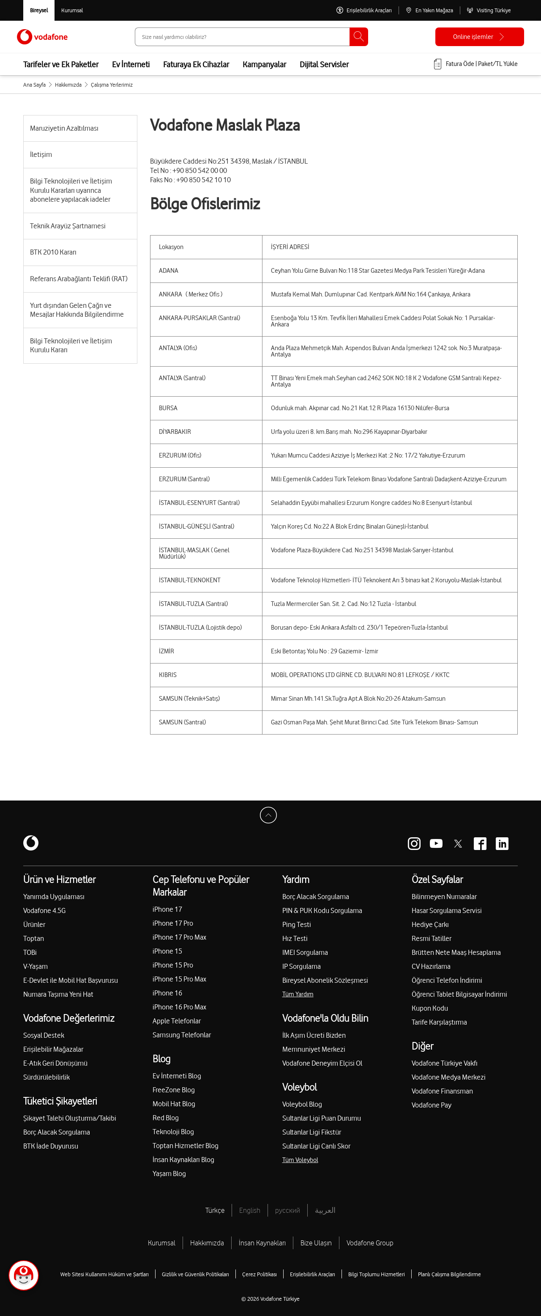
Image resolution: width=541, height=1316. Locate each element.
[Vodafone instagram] (414, 843)
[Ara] (359, 36)
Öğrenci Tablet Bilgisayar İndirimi (459, 994)
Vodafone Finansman (442, 1091)
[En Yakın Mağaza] (429, 10)
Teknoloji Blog (173, 1131)
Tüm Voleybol (300, 1160)
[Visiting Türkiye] (489, 10)
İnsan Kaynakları (262, 1243)
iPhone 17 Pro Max (179, 937)
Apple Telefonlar (177, 1021)
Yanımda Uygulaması (54, 896)
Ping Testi (296, 924)
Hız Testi (295, 938)
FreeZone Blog (174, 1090)
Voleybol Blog (302, 1104)
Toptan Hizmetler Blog (186, 1145)
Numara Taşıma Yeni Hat (58, 994)
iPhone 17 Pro (173, 923)
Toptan (33, 938)
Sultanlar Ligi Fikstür (311, 1132)
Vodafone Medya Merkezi (449, 1077)
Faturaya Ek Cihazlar (196, 64)
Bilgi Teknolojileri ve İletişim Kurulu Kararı (71, 345)
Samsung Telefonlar (182, 1035)
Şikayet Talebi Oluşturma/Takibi (69, 1118)
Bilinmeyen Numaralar (444, 896)
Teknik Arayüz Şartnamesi (68, 226)
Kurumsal (161, 1243)
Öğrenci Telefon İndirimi (447, 980)
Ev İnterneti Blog (177, 1076)
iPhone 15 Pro (173, 965)
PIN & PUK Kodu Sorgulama (322, 910)
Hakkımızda (68, 84)
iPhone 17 (167, 909)
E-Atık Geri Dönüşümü (55, 1063)
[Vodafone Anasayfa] (42, 36)
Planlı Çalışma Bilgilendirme (449, 1274)
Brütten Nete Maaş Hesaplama (456, 952)
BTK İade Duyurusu (50, 1146)
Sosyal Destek (43, 1035)
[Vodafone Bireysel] (39, 10)
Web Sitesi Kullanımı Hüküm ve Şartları (104, 1274)
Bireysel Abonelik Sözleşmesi (325, 980)
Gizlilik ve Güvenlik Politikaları (195, 1274)
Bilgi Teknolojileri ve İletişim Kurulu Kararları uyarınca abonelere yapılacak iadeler (71, 190)
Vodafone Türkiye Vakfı (445, 1063)
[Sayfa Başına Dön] (270, 817)
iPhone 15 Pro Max (179, 979)
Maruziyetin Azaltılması (64, 128)
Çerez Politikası (259, 1274)
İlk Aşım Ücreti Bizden (314, 1035)
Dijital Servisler (324, 64)
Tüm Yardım (298, 994)
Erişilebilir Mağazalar (53, 1049)
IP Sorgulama (301, 966)
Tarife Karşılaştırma (439, 1022)
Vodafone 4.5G (44, 910)
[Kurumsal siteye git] (72, 10)
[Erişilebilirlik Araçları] (364, 10)
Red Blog (166, 1117)
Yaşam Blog (169, 1173)
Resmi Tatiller (431, 938)
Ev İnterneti (131, 64)
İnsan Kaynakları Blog (183, 1159)
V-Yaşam (35, 966)
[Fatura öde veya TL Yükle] (475, 64)
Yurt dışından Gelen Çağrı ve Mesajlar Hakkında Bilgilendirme (77, 310)
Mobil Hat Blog (174, 1104)
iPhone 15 (167, 951)
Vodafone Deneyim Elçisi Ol (322, 1063)
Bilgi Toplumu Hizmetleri (376, 1274)
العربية (325, 1210)
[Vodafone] (30, 843)
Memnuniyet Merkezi (313, 1049)
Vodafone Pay (431, 1105)
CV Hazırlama (431, 966)
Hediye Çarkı (430, 924)
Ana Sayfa (34, 84)
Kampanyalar (264, 64)
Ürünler (34, 924)
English (249, 1210)
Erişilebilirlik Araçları (312, 1274)
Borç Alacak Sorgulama (56, 1132)
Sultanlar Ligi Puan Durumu (321, 1118)
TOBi (30, 952)
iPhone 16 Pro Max (179, 1007)
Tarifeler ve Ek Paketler (60, 64)
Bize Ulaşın (316, 1243)
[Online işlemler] (479, 36)
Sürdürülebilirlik (46, 1077)
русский (287, 1210)
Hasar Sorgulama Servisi (447, 910)
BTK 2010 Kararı (53, 252)
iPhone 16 (167, 993)
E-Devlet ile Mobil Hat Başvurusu (70, 980)
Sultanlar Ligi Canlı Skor (316, 1146)
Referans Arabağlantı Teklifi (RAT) (79, 278)
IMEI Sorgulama (305, 952)
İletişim (41, 154)
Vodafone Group (370, 1243)
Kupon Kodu (430, 1008)
